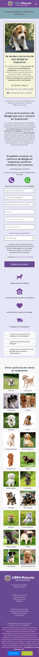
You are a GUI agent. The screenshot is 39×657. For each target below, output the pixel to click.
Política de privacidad (19, 609)
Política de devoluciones (19, 611)
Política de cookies (19, 613)
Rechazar (14, 653)
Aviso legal (19, 615)
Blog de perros (19, 599)
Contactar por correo (19, 93)
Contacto (19, 601)
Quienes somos (20, 597)
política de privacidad (24, 257)
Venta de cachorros (19, 595)
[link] (19, 335)
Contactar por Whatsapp (19, 89)
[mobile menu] (36, 4)
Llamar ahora (19, 85)
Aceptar (27, 653)
